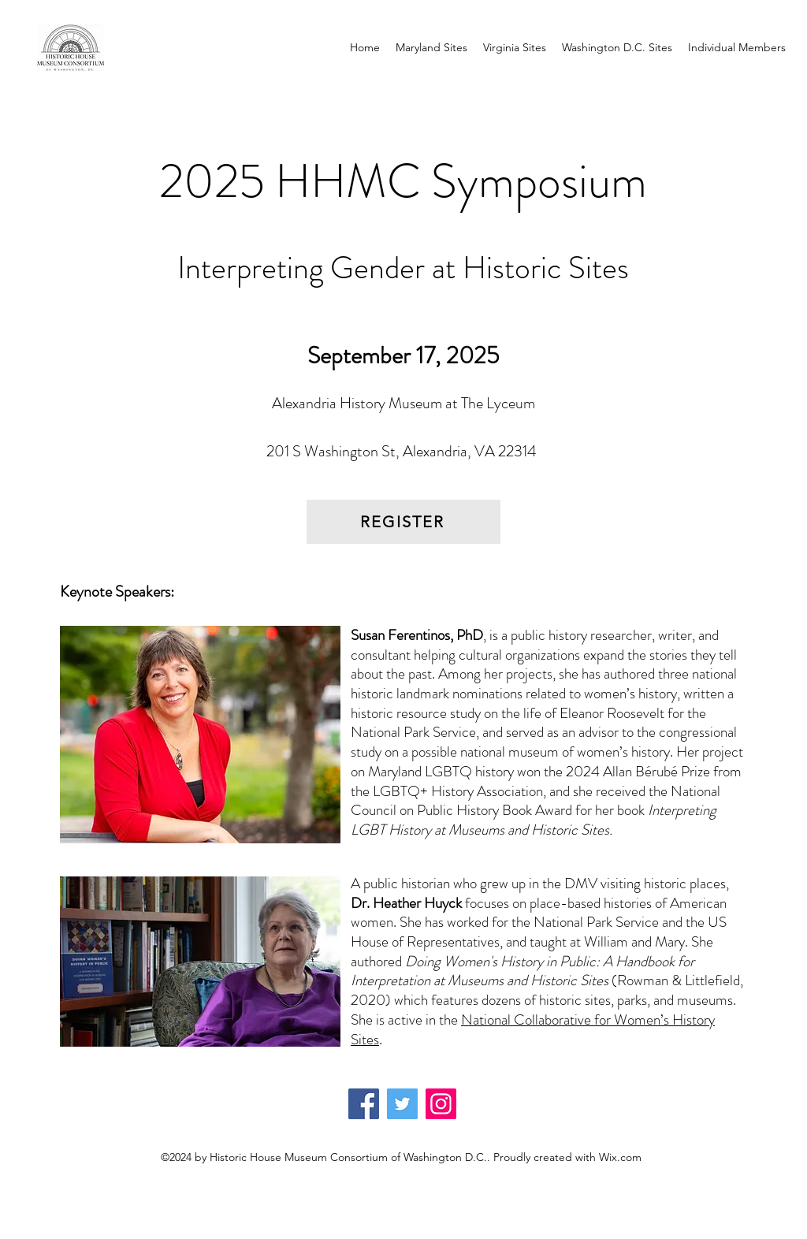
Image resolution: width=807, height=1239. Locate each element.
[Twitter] (402, 1103)
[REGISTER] (403, 522)
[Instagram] (441, 1103)
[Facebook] (363, 1103)
